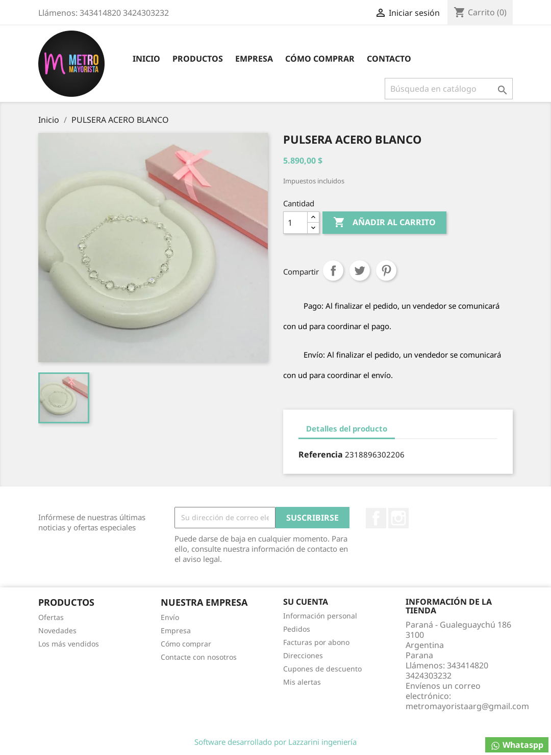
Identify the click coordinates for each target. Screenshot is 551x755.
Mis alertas (302, 682)
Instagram (398, 518)
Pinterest (386, 270)
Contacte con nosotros (199, 657)
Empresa (254, 58)
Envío (170, 617)
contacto (389, 58)
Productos (197, 58)
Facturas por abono (316, 642)
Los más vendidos (68, 644)
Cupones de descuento (322, 668)
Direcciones (303, 655)
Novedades (57, 630)
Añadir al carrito (384, 222)
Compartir (333, 270)
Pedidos (296, 629)
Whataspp (516, 745)
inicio (146, 58)
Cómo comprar (320, 58)
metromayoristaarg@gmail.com (467, 706)
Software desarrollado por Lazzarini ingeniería (275, 742)
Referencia (320, 454)
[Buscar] (449, 88)
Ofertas (51, 617)
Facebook (376, 518)
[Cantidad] (295, 222)
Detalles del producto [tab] (346, 428)
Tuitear (359, 270)
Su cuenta (305, 601)
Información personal (320, 616)
